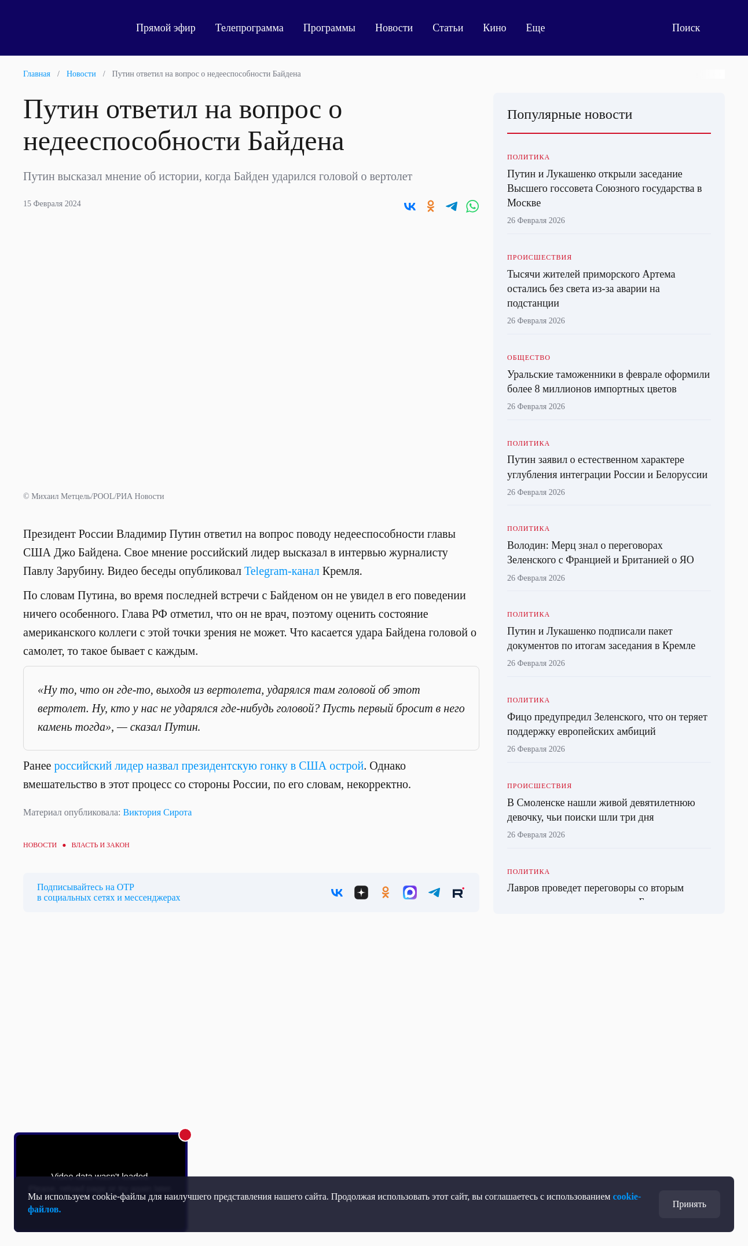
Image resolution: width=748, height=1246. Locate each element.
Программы (329, 28)
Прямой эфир (166, 28)
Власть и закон (100, 845)
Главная (36, 74)
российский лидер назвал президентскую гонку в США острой (209, 765)
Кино (494, 28)
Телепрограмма (249, 28)
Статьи (447, 28)
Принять (689, 1204)
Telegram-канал (282, 570)
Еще (542, 28)
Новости (394, 28)
